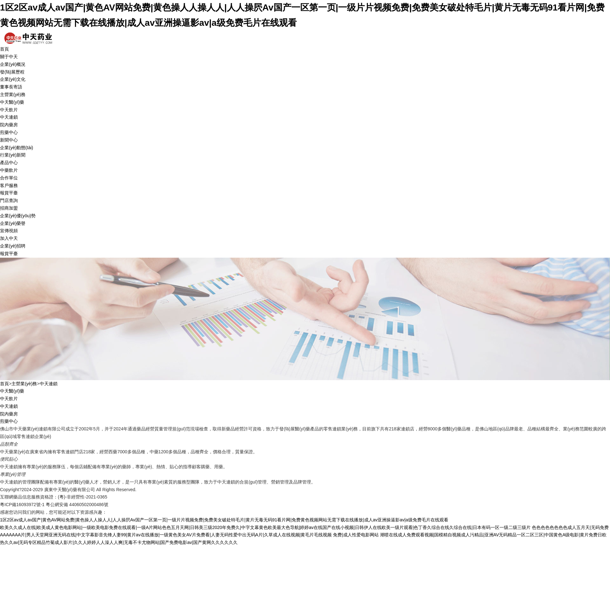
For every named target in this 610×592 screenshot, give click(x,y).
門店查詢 (9, 200)
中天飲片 (9, 109)
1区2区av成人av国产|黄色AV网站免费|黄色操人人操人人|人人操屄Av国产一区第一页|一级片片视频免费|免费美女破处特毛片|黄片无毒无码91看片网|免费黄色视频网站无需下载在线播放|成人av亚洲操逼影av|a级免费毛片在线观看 (224, 519)
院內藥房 (9, 124)
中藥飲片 (9, 170)
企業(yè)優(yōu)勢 (18, 215)
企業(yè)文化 (12, 79)
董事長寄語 (11, 86)
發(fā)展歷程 (12, 71)
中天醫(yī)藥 (12, 102)
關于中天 (9, 56)
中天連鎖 (9, 117)
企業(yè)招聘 (12, 245)
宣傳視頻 (9, 230)
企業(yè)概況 (12, 64)
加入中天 (9, 238)
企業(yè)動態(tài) (16, 147)
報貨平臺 (9, 192)
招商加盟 (9, 208)
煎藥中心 (9, 132)
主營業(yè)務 (12, 94)
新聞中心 (9, 140)
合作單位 (9, 177)
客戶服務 (9, 185)
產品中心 (9, 162)
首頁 (4, 49)
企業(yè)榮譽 (12, 223)
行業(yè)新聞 (12, 154)
